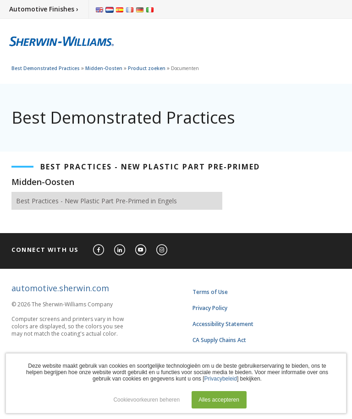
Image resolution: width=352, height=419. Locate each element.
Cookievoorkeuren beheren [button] (146, 400)
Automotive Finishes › (43, 9)
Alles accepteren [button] (218, 400)
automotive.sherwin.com (60, 288)
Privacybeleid (220, 378)
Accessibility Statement (222, 324)
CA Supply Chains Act (219, 340)
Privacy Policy (209, 308)
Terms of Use (210, 292)
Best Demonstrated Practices (45, 68)
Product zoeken (146, 68)
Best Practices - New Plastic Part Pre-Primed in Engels (96, 200)
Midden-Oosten (103, 68)
